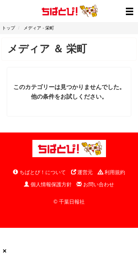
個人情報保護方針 (48, 184)
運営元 (82, 172)
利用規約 (111, 172)
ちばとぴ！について (39, 172)
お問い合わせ (95, 184)
